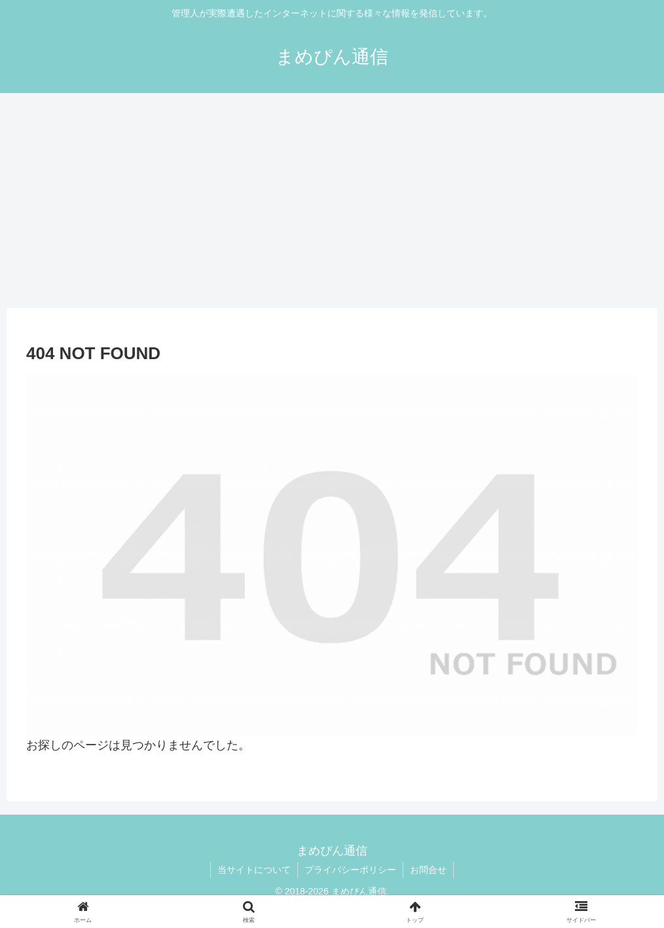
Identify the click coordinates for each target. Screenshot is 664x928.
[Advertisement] (332, 200)
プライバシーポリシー (350, 869)
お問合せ (428, 869)
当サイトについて (254, 869)
